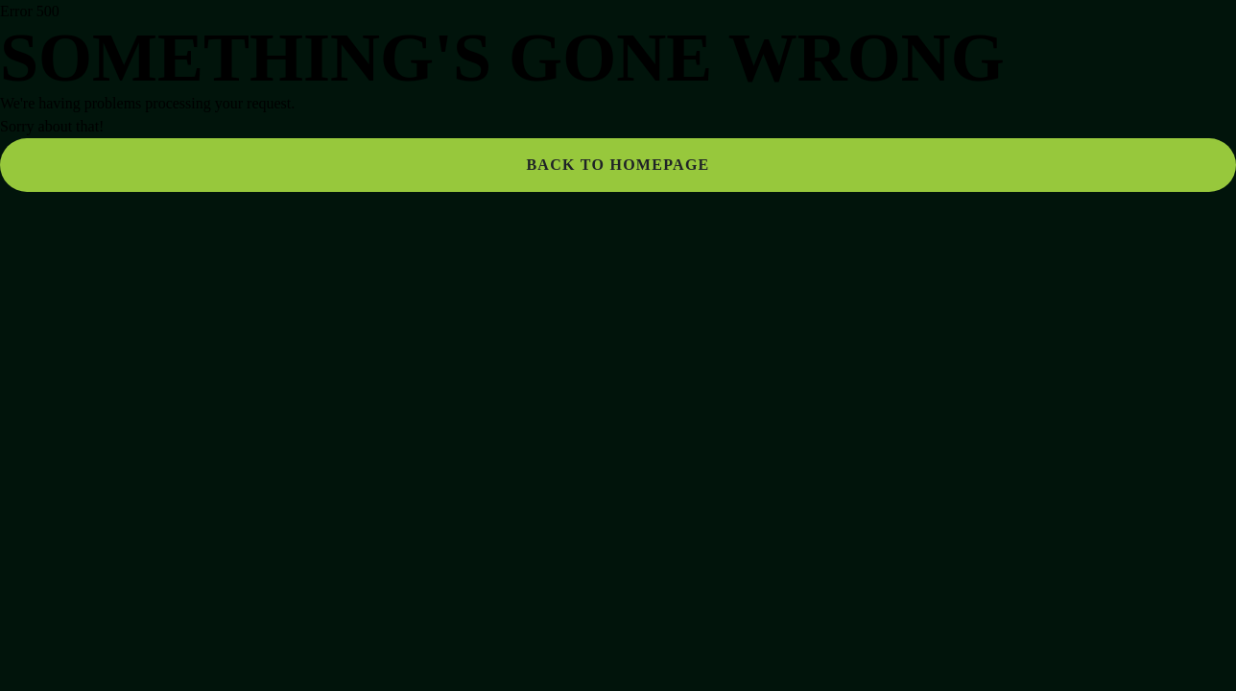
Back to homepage (617, 164)
